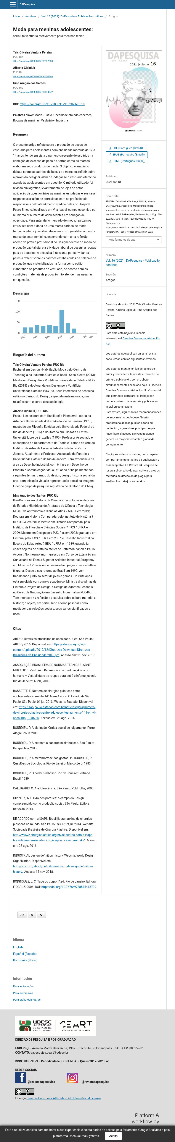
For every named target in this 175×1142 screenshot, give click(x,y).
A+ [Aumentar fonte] (22, 914)
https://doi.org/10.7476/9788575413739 (68, 887)
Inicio (16, 16)
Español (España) (25, 954)
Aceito (113, 1136)
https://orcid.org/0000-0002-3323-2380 (33, 61)
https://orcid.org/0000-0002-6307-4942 (33, 92)
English (18, 947)
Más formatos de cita (122, 239)
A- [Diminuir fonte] (41, 914)
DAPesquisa (27, 4)
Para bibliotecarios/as (27, 999)
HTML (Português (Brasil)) (128, 161)
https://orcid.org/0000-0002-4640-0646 (33, 76)
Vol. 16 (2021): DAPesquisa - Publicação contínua (72, 16)
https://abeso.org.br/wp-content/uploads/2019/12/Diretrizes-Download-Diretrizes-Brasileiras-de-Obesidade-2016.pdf (52, 650)
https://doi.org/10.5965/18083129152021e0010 (52, 104)
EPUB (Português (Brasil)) (128, 154)
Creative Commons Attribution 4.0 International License (63, 1098)
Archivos (30, 16)
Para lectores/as (23, 986)
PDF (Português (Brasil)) (127, 148)
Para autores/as (23, 993)
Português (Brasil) (25, 960)
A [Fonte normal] (32, 914)
